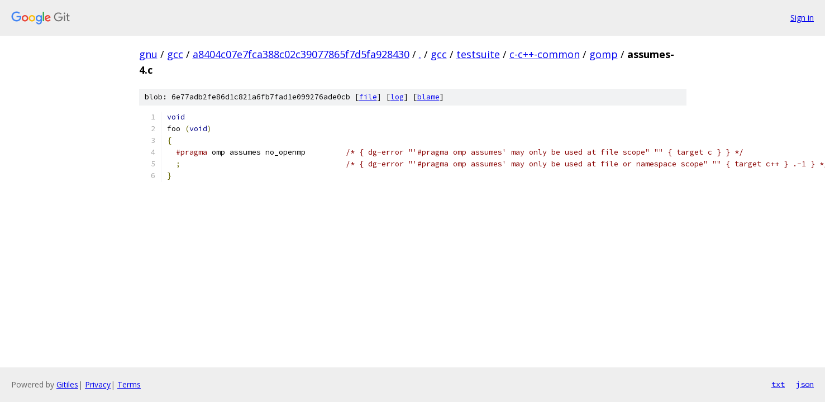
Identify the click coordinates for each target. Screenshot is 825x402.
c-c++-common (544, 54)
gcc (175, 54)
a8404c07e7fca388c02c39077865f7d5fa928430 (301, 54)
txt (778, 384)
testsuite (478, 54)
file (368, 97)
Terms (129, 384)
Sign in (802, 17)
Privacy (98, 384)
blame (428, 97)
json (805, 384)
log (397, 97)
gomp (603, 54)
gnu (148, 54)
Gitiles (67, 384)
